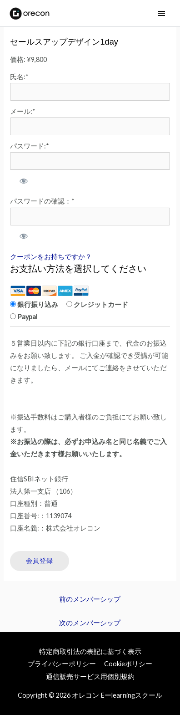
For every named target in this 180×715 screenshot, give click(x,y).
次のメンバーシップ (89, 623)
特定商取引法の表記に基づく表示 (90, 651)
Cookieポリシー (128, 664)
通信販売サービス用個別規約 (90, 676)
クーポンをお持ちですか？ (51, 256)
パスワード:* (29, 146)
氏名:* (19, 77)
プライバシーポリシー (62, 664)
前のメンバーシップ (89, 599)
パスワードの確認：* (42, 201)
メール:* (22, 111)
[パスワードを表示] (23, 180)
